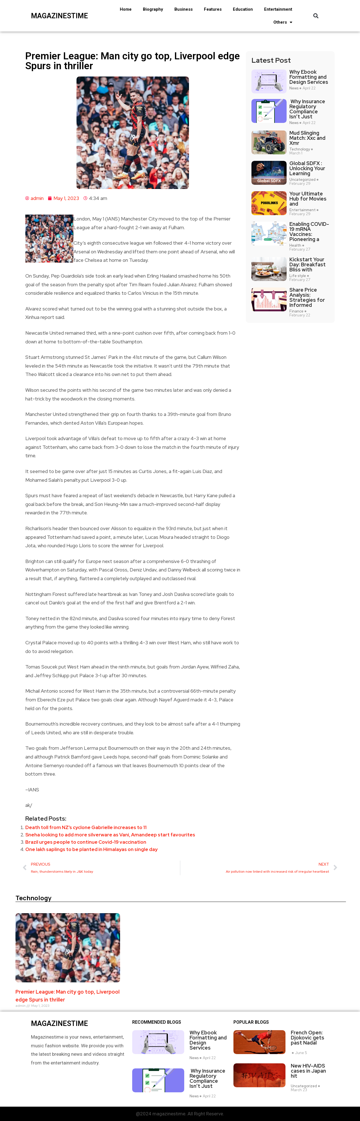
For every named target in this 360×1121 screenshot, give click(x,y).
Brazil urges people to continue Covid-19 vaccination (85, 842)
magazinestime (58, 15)
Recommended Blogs (156, 1022)
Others (282, 22)
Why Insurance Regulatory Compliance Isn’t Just (307, 109)
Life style (297, 276)
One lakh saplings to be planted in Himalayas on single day (91, 849)
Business (183, 9)
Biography (153, 9)
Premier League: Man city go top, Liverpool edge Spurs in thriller (67, 996)
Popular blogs (251, 1022)
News (293, 88)
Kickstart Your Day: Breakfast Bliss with (307, 264)
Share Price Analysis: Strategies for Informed (307, 297)
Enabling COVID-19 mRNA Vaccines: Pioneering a (309, 232)
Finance (296, 311)
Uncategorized (302, 180)
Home (126, 9)
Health (295, 245)
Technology (299, 149)
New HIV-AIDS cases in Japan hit (308, 1071)
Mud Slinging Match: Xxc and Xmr (307, 138)
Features (213, 9)
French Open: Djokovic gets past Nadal (307, 1037)
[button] (316, 16)
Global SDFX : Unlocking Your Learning (307, 168)
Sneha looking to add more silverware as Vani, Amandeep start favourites (110, 835)
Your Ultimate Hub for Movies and (308, 198)
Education (243, 9)
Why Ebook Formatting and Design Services (308, 77)
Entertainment (278, 9)
